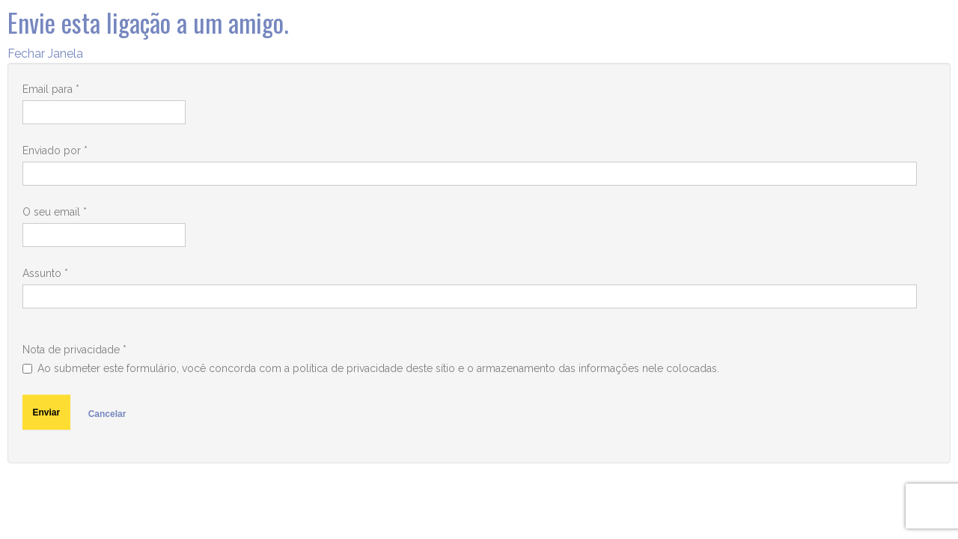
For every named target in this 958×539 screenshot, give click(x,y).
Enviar (47, 412)
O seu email (54, 212)
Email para (50, 89)
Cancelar (107, 414)
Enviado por (55, 150)
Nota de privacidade (74, 350)
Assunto (45, 273)
